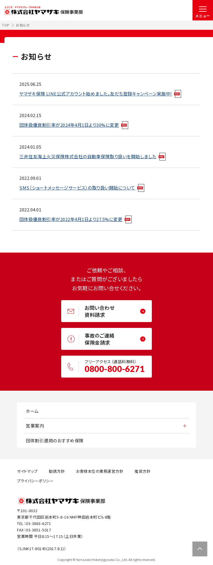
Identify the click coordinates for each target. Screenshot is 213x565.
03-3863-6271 (38, 523)
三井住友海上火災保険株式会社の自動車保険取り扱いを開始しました (88, 156)
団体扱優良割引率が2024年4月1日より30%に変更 (69, 125)
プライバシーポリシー (35, 481)
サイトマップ (27, 471)
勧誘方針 (57, 471)
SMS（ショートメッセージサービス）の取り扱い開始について (77, 188)
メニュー (202, 15)
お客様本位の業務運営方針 (99, 471)
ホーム (32, 411)
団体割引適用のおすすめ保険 (55, 440)
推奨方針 (142, 471)
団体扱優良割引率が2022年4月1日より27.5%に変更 (70, 219)
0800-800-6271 (115, 369)
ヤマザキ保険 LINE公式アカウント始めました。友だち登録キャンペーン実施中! (95, 94)
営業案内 (35, 426)
